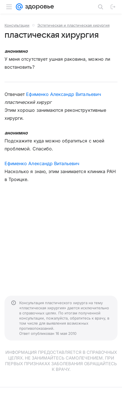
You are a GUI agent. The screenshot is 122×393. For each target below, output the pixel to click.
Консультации (17, 25)
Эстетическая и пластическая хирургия (73, 25)
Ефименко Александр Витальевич (63, 94)
